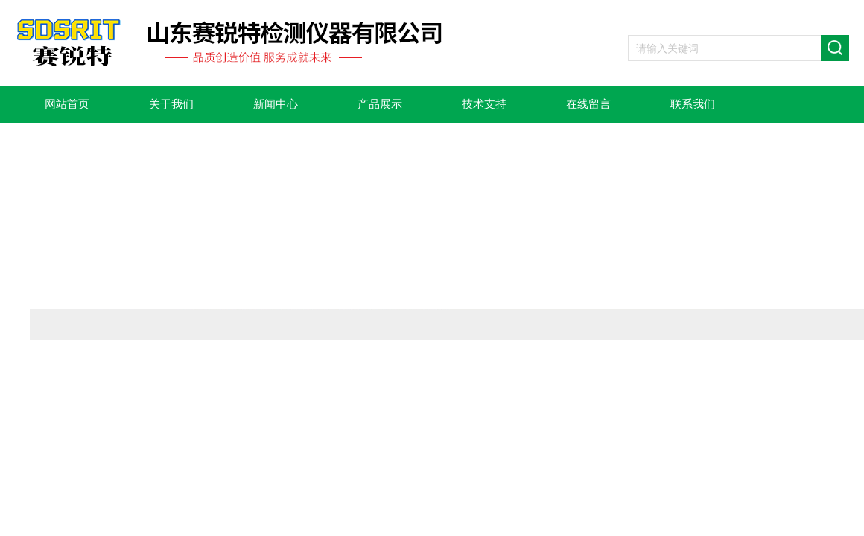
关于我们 (171, 104)
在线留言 (588, 104)
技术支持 (484, 104)
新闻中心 (275, 104)
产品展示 (380, 104)
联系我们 (692, 104)
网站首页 (67, 104)
